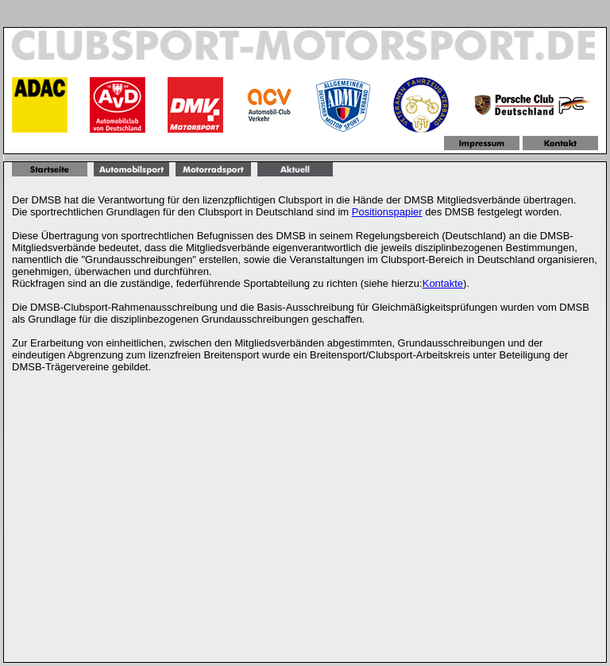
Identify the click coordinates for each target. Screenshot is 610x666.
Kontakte (443, 283)
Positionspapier (387, 212)
